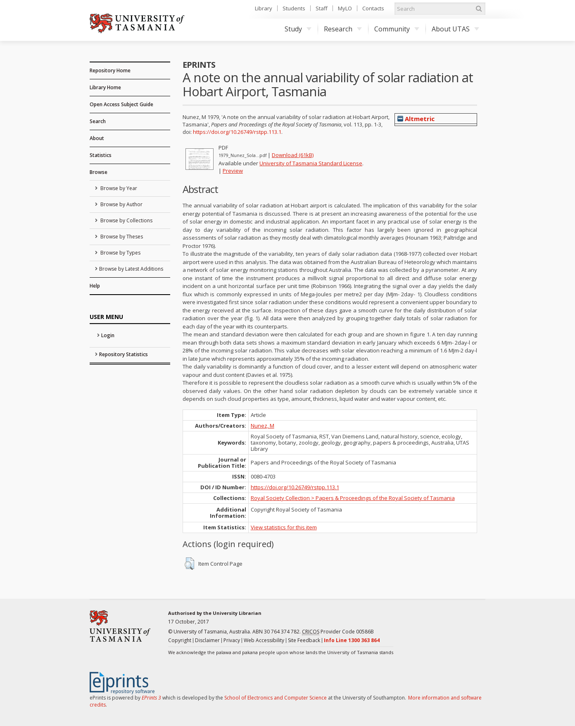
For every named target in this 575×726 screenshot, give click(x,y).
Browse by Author (121, 204)
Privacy (231, 640)
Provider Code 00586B (338, 632)
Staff (322, 8)
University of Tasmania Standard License (310, 163)
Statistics (101, 155)
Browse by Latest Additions (131, 268)
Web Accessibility (264, 640)
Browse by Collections (125, 220)
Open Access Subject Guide (121, 104)
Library (263, 8)
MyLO (345, 8)
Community (396, 28)
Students (294, 8)
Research (343, 28)
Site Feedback (304, 640)
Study (298, 28)
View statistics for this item (284, 527)
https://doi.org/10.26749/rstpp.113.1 (237, 132)
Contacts (373, 8)
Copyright (179, 640)
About (97, 138)
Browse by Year (118, 188)
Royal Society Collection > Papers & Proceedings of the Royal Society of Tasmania (353, 498)
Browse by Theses (121, 236)
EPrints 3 (151, 697)
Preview (233, 170)
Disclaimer (207, 640)
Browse (98, 172)
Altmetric (416, 118)
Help (95, 285)
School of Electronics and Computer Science (275, 697)
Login (107, 335)
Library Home (105, 87)
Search (98, 121)
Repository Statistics (123, 354)
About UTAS (455, 28)
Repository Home (110, 70)
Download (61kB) (293, 155)
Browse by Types (119, 252)
